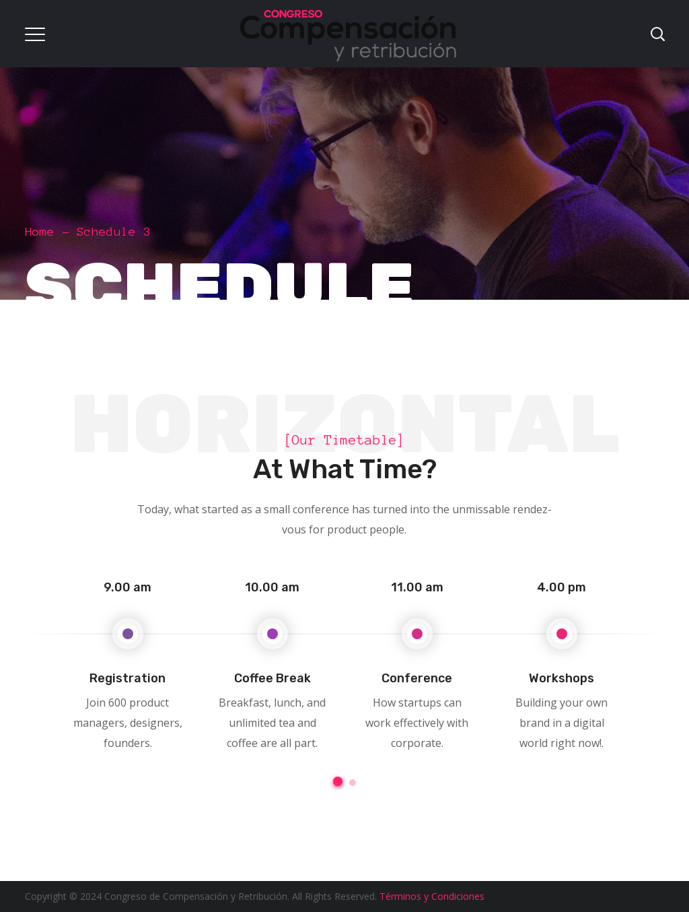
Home (40, 231)
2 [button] (352, 782)
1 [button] (337, 781)
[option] (127, 663)
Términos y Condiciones (431, 896)
